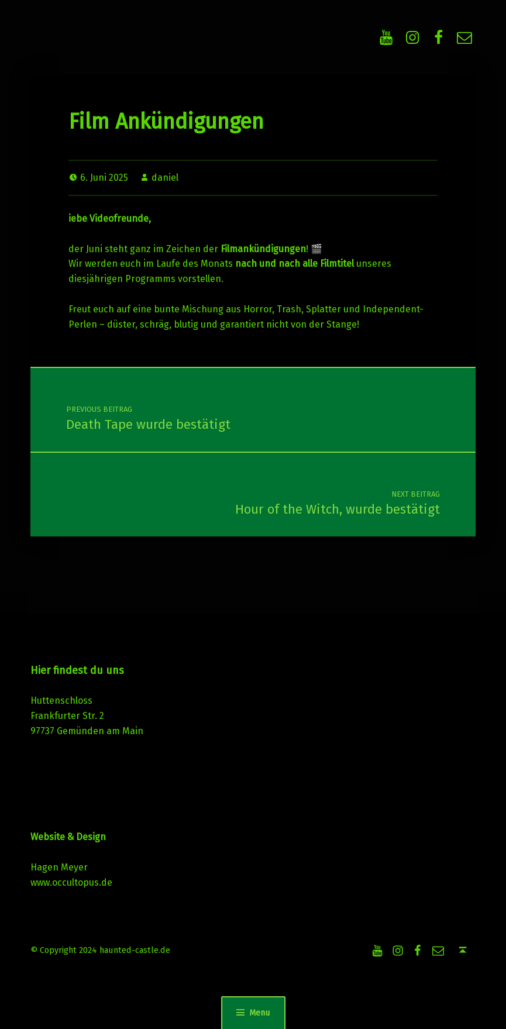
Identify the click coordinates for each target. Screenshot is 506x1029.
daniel (165, 177)
